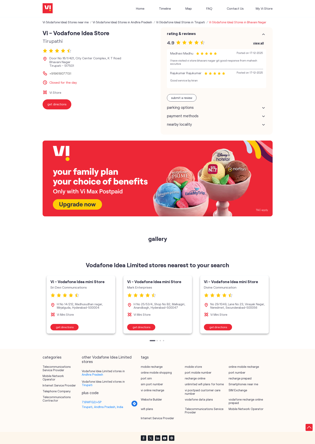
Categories (52, 357)
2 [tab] (157, 341)
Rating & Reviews (181, 33)
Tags (145, 357)
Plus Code (90, 393)
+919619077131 (60, 73)
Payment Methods (182, 116)
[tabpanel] (81, 304)
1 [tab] (151, 341)
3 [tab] (161, 341)
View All (258, 43)
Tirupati (87, 385)
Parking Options (180, 107)
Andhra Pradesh (92, 374)
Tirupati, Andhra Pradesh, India (102, 407)
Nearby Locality (179, 124)
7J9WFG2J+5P (92, 402)
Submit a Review (181, 98)
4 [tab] (164, 341)
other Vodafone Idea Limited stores (107, 359)
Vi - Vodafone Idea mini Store (77, 281)
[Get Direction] (134, 405)
